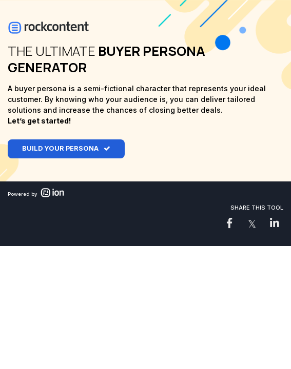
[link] (229, 223)
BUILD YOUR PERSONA (60, 148)
